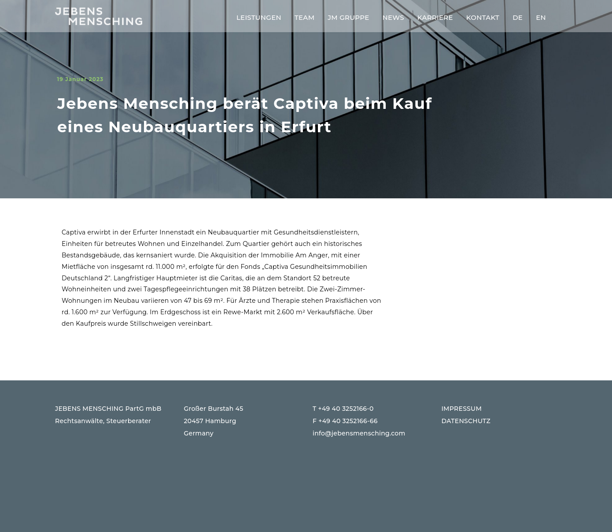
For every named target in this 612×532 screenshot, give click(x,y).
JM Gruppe (348, 17)
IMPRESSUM (462, 409)
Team (304, 17)
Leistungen (258, 17)
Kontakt (482, 17)
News (393, 17)
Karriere (435, 17)
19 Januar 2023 (80, 79)
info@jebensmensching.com (359, 433)
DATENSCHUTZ (466, 421)
